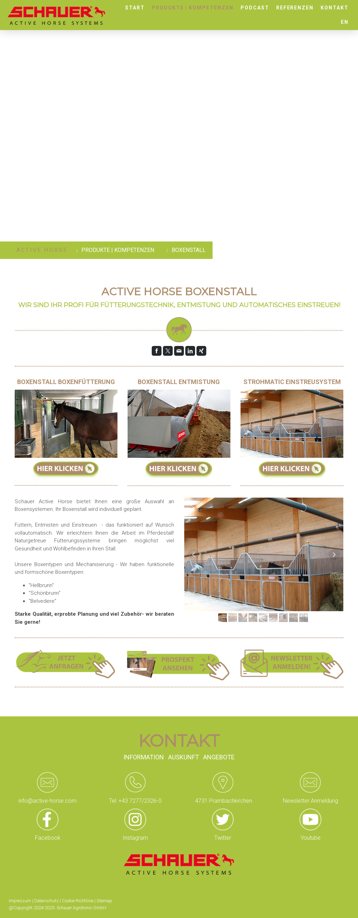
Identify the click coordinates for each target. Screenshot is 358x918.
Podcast (255, 7)
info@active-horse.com (48, 800)
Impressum (20, 900)
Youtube (311, 837)
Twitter (222, 837)
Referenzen (295, 7)
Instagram (135, 837)
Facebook (47, 837)
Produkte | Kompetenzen (193, 7)
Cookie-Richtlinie (77, 900)
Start (135, 7)
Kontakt (335, 7)
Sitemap (104, 900)
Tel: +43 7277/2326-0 (135, 800)
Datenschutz (46, 900)
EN (345, 22)
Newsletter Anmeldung (310, 800)
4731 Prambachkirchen (223, 800)
